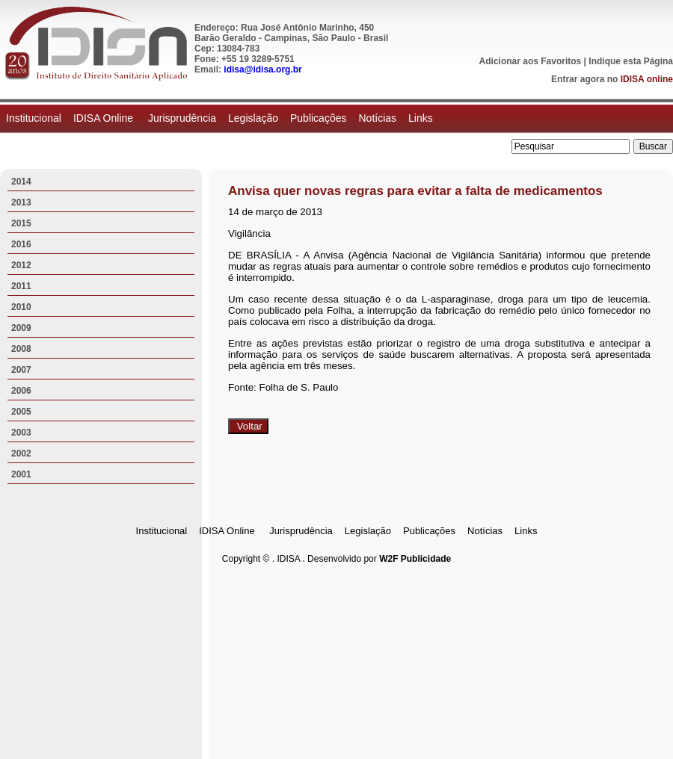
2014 (21, 181)
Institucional (33, 118)
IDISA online (647, 79)
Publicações (318, 118)
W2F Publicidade (415, 559)
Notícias (377, 118)
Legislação (253, 118)
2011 (21, 286)
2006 (21, 390)
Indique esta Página (631, 61)
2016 (21, 244)
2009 (21, 328)
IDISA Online (104, 118)
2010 (21, 307)
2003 (21, 432)
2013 (21, 202)
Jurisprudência (182, 118)
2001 (21, 474)
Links (420, 118)
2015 (21, 223)
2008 (21, 349)
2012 (21, 265)
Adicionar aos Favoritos (530, 61)
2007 (21, 370)
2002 (21, 453)
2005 (21, 411)
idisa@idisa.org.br (262, 69)
